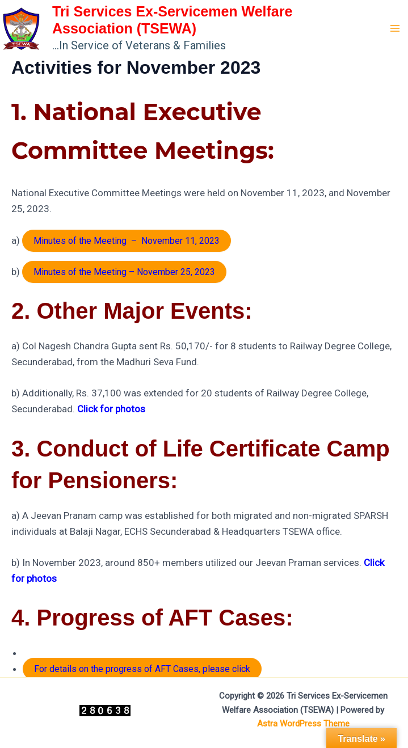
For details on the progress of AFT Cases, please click (142, 669)
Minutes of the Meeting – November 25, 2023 (124, 272)
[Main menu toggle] (395, 28)
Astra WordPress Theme (303, 724)
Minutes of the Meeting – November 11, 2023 (126, 240)
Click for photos (111, 409)
